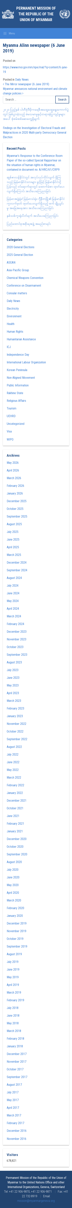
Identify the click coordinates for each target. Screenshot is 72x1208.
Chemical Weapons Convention (25, 278)
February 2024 (15, 624)
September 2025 (17, 516)
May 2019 (13, 977)
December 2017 (16, 1054)
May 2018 (13, 1023)
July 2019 (12, 962)
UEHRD (11, 416)
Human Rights (15, 331)
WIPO (10, 439)
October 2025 (15, 509)
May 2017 (13, 1100)
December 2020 (16, 839)
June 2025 (13, 539)
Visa (9, 431)
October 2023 (15, 647)
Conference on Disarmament (24, 285)
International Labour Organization (26, 362)
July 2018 (12, 1008)
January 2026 (15, 493)
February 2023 (15, 708)
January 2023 (15, 716)
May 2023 (13, 685)
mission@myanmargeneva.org (36, 1201)
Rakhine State (15, 393)
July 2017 (12, 1092)
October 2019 (15, 939)
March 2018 (14, 1031)
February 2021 (15, 823)
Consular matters (17, 293)
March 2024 (14, 616)
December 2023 (16, 631)
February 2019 (15, 1000)
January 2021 (15, 831)
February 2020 (15, 908)
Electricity (13, 308)
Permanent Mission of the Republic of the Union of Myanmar (36, 14)
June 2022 (13, 762)
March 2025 (14, 555)
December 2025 (16, 501)
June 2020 (13, 877)
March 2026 (14, 478)
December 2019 (16, 923)
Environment (14, 316)
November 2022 (16, 724)
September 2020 (17, 854)
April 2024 (13, 608)
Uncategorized (15, 424)
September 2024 (17, 570)
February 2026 (15, 486)
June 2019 (13, 969)
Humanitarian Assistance (21, 339)
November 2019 (16, 931)
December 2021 (16, 800)
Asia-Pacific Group (18, 270)
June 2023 (13, 678)
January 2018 (15, 1046)
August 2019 (14, 954)
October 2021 (15, 808)
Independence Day (18, 354)
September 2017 (17, 1077)
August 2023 (14, 662)
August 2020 (14, 862)
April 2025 (13, 547)
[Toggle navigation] (9, 33)
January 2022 (15, 793)
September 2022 (17, 739)
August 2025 (14, 524)
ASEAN (11, 262)
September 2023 (17, 655)
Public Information (18, 385)
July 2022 (12, 754)
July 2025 (12, 532)
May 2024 (13, 601)
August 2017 (14, 1084)
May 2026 (13, 463)
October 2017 (15, 1069)
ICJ (9, 347)
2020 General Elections (20, 247)
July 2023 (12, 670)
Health (10, 324)
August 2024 (14, 578)
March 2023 (14, 701)
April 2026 (13, 470)
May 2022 (13, 770)
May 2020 (13, 885)
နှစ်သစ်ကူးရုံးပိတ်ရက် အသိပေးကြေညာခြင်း (32, 215)
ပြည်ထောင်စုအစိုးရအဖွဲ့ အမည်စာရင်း (29, 224)
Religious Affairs (16, 401)
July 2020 (12, 869)
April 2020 (13, 893)
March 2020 (14, 900)
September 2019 (17, 946)
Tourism (11, 408)
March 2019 (14, 992)
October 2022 (15, 731)
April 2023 (13, 693)
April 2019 (13, 985)
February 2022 (15, 785)
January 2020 (15, 916)
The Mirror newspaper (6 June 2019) (26, 84)
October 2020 (15, 846)
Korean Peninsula (17, 370)
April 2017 (13, 1108)
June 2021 (13, 816)
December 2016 (16, 1131)
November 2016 (16, 1139)
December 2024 (16, 562)
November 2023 (16, 639)
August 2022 (14, 747)
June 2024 (13, 593)
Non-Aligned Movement (21, 378)
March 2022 (14, 777)
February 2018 (15, 1038)
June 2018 (13, 1015)
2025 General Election (20, 255)
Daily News (22, 79)
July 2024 (12, 585)
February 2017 (15, 1123)
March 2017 (14, 1115)
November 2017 (16, 1061)
